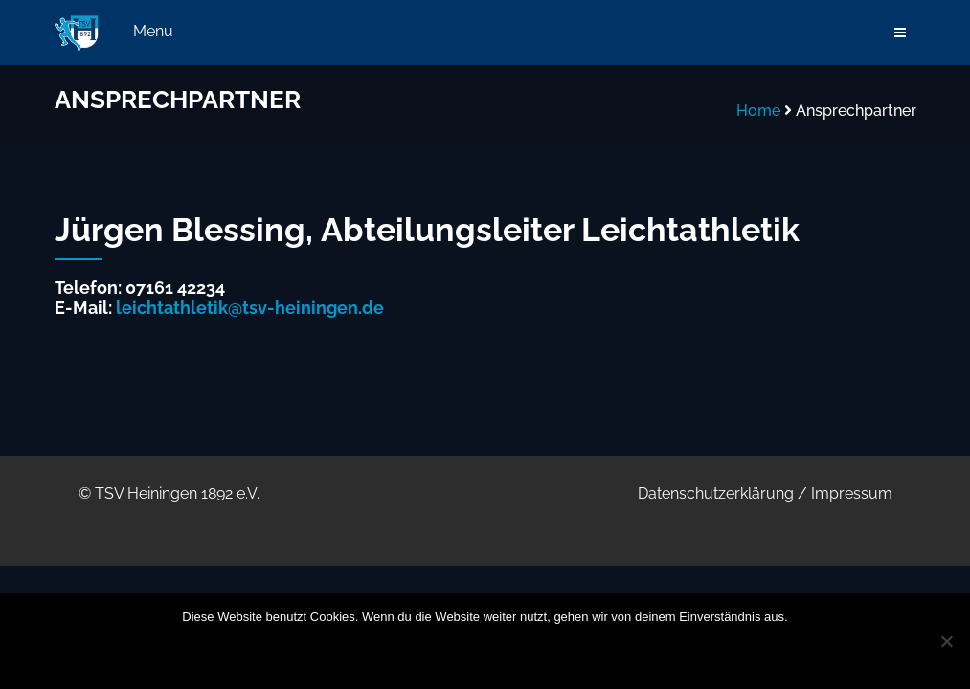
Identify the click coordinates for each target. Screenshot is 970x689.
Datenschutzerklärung (716, 493)
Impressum (851, 493)
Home (758, 110)
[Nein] (946, 641)
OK (360, 653)
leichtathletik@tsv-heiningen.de (250, 308)
